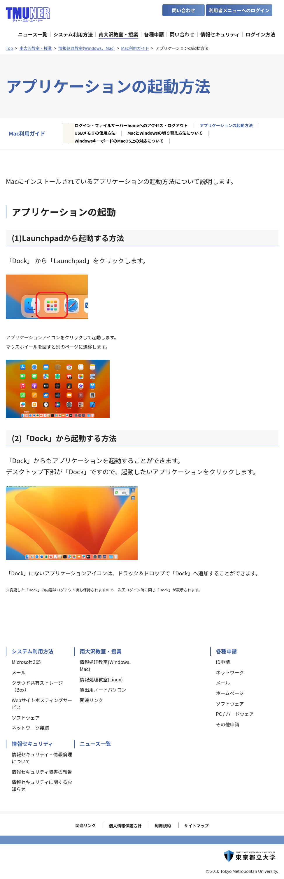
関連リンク (85, 825)
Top (9, 48)
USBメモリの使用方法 (94, 133)
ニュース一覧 (95, 743)
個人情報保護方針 (125, 826)
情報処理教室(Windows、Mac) (86, 48)
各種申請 (226, 651)
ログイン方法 (260, 34)
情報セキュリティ (32, 743)
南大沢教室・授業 (35, 48)
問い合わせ (183, 10)
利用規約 (163, 826)
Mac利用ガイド (135, 48)
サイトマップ (196, 826)
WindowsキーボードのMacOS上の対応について (118, 141)
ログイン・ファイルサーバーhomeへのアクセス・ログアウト (131, 125)
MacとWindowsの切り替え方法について (165, 133)
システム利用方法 (32, 651)
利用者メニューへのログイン (239, 10)
